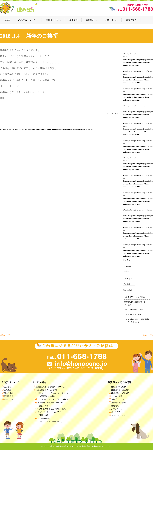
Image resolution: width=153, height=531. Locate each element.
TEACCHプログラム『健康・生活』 (52, 409)
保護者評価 (8, 396)
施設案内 (90, 20)
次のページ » (148, 335)
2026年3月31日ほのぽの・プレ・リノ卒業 (136, 303)
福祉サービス (52, 20)
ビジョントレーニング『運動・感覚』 (53, 399)
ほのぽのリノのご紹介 (120, 393)
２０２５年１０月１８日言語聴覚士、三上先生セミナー (137, 320)
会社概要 (7, 390)
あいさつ (7, 387)
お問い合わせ (111, 20)
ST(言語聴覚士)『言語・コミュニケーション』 (50, 420)
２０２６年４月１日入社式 (134, 297)
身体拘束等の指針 (118, 402)
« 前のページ (5, 335)
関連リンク (8, 399)
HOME (7, 20)
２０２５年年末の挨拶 (132, 314)
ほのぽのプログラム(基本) (46, 390)
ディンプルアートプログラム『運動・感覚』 (49, 413)
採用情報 (73, 20)
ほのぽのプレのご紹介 (120, 390)
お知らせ (127, 267)
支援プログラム (117, 399)
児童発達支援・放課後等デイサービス (51, 387)
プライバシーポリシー (120, 415)
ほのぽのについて (26, 20)
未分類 (126, 271)
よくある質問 (116, 396)
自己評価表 (8, 393)
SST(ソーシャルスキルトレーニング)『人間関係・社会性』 (53, 394)
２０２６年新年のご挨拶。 (134, 310)
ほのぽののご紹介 (118, 387)
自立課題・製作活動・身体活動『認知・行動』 (50, 404)
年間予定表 (131, 20)
